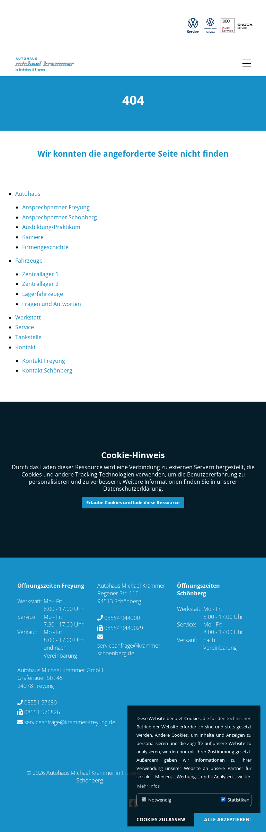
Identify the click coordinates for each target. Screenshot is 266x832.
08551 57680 (40, 702)
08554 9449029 (123, 628)
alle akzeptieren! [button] (227, 819)
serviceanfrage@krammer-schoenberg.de (129, 649)
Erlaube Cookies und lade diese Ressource (133, 502)
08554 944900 (122, 618)
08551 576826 (42, 712)
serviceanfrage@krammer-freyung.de (69, 722)
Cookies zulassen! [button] (160, 819)
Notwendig (156, 800)
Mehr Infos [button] (148, 786)
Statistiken (235, 800)
